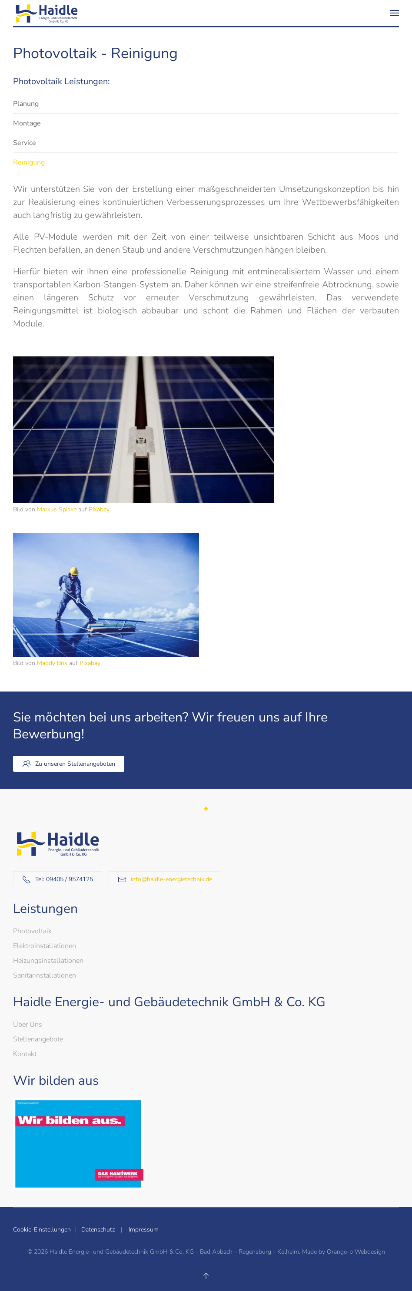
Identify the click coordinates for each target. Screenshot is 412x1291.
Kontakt (25, 1054)
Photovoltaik (32, 931)
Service (24, 143)
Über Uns (27, 1024)
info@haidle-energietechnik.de (171, 879)
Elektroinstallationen (44, 946)
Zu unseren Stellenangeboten (68, 763)
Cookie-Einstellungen (43, 1229)
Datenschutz (97, 1229)
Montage (27, 123)
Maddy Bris (52, 663)
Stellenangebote (38, 1039)
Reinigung (29, 162)
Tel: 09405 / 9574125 (57, 879)
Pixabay (99, 509)
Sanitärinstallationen (44, 975)
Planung (26, 104)
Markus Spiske (56, 509)
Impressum (144, 1229)
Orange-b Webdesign (356, 1252)
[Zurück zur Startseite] (45, 13)
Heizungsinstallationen (48, 960)
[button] (394, 13)
